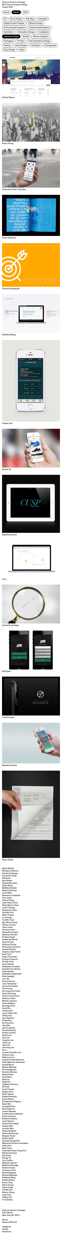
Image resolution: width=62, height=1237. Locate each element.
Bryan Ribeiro (8, 1099)
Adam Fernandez (9, 956)
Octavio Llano (8, 1055)
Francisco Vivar (9, 1170)
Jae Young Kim (8, 1028)
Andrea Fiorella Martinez (13, 1060)
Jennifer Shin (8, 1128)
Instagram (6, 1226)
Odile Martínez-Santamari (13, 1062)
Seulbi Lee (6, 1035)
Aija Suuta (6, 1155)
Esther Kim (7, 1020)
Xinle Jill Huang (9, 993)
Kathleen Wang (9, 1177)
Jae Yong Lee (8, 1047)
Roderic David (8, 937)
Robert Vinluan (8, 1168)
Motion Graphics (40, 36)
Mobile (26, 36)
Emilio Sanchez (9, 1116)
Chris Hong (7, 988)
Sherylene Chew (9, 910)
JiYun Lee (6, 1042)
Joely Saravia (8, 1121)
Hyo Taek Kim (8, 1018)
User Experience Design (39, 41)
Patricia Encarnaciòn (11, 947)
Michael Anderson (10, 871)
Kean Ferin (6, 954)
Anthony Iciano (9, 998)
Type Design (9, 49)
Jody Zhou (7, 1195)
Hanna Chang (8, 900)
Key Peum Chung (9, 922)
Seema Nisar (7, 1074)
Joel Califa (7, 893)
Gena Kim (6, 1008)
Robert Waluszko (9, 1175)
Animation (35, 45)
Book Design (16, 18)
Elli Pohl (5, 1087)
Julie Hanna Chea (10, 902)
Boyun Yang (7, 1182)
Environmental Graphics (14, 27)
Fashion (7, 45)
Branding (30, 18)
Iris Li (4, 1050)
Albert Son (7, 1145)
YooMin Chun (8, 920)
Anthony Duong (9, 944)
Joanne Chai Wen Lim (11, 1052)
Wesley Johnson (9, 1001)
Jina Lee (5, 1037)
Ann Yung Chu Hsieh (11, 991)
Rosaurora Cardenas (11, 895)
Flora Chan (7, 898)
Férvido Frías (8, 961)
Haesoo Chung (8, 925)
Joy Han (5, 979)
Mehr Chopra (8, 915)
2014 (25, 12)
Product (20, 41)
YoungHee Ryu (8, 1106)
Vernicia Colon (8, 929)
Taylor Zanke (7, 1187)
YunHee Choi (8, 912)
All (5, 18)
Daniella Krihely (9, 1030)
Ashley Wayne (8, 1180)
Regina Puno (7, 1091)
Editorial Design (35, 23)
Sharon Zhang (8, 1192)
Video (21, 49)
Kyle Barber (7, 880)
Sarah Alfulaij (8, 868)
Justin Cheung (8, 907)
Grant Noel (7, 1077)
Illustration (8, 32)
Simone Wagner (9, 1172)
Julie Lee (6, 1045)
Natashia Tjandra (9, 1163)
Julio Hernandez (9, 984)
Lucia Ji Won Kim (9, 1013)
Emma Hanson (8, 981)
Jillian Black (7, 885)
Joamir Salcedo (9, 1111)
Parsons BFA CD (9, 1222)
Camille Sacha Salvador (12, 1114)
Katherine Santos (9, 1118)
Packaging (8, 41)
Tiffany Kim (7, 1015)
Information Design (26, 32)
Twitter (5, 1229)
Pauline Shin (7, 1126)
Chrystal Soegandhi (11, 1141)
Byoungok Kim (8, 1006)
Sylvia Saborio (8, 1109)
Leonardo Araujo (9, 875)
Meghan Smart (8, 1136)
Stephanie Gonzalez (11, 966)
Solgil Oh (6, 1082)
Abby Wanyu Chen (10, 905)
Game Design (21, 45)
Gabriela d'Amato (9, 934)
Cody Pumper (8, 1089)
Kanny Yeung (7, 1185)
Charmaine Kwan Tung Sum (14, 1150)
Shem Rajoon (8, 1094)
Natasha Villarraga (10, 1165)
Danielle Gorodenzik (11, 969)
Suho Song (7, 1148)
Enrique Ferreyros (10, 959)
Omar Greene (8, 971)
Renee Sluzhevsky (10, 1133)
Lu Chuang (7, 917)
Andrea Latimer (9, 1033)
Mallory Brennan (9, 890)
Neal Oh (5, 1079)
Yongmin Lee (8, 1040)
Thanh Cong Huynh (10, 996)
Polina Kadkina (8, 1003)
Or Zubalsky (7, 1199)
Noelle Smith (8, 1138)
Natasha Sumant (9, 1153)
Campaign (42, 18)
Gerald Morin (8, 1064)
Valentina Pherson (10, 1084)
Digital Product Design (14, 23)
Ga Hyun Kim (8, 1023)
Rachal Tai (6, 1158)
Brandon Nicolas (9, 1072)
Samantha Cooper (10, 932)
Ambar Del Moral (9, 939)
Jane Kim (6, 1025)
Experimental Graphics (39, 27)
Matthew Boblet (9, 888)
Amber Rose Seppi (10, 1123)
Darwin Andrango (10, 873)
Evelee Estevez (9, 949)
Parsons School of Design (13, 1210)
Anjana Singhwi (9, 1131)
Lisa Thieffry (7, 1160)
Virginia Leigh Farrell (11, 952)
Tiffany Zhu (7, 1197)
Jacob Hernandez (10, 986)
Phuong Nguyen (9, 1069)
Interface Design (11, 36)
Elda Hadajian (8, 976)
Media (16, 12)
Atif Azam (6, 878)
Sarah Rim (6, 1104)
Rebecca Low (8, 1057)
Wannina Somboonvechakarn (15, 1143)
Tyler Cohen (7, 927)
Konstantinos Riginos (11, 1101)
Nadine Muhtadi (9, 1067)
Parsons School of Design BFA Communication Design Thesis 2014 (14, 4)
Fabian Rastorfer (9, 1096)
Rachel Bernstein (9, 883)
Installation (44, 32)
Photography (50, 45)
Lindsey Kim (7, 1010)
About (6, 12)
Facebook (6, 1231)
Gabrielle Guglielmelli (11, 974)
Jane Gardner (8, 964)
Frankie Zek (7, 1190)
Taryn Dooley (8, 942)
